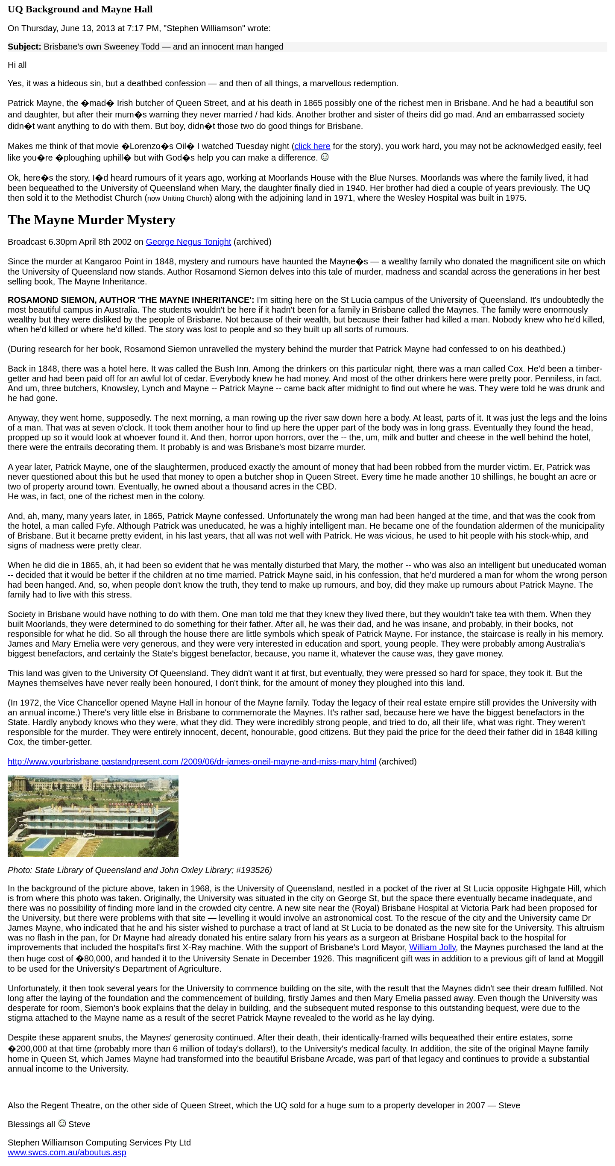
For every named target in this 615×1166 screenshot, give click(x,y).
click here (312, 146)
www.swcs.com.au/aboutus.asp (67, 1152)
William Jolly (432, 947)
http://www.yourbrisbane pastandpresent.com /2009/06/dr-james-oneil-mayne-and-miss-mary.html (192, 761)
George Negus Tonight (188, 241)
